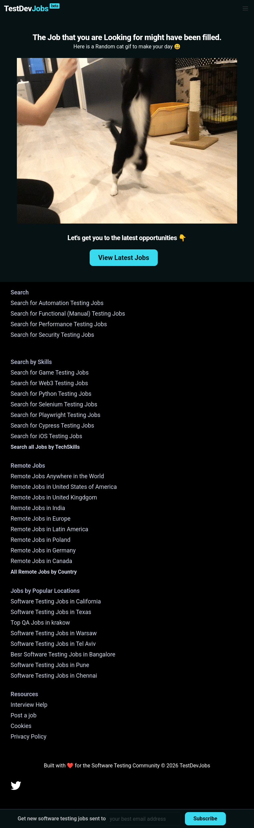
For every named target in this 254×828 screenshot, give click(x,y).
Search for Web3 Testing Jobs (49, 383)
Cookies (21, 726)
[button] (245, 8)
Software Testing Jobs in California (56, 601)
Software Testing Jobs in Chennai (54, 675)
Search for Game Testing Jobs (50, 372)
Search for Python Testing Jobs (51, 393)
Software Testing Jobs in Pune (50, 665)
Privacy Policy (28, 736)
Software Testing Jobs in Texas (51, 612)
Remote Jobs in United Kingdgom (54, 497)
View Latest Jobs (123, 258)
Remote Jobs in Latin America (49, 529)
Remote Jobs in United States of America (64, 487)
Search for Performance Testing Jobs (59, 324)
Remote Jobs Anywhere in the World (57, 476)
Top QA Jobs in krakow (40, 622)
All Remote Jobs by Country (44, 572)
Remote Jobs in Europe (40, 518)
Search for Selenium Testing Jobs (54, 404)
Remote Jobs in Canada (41, 561)
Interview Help (29, 704)
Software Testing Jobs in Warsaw (54, 633)
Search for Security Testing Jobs (52, 335)
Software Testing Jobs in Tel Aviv (53, 644)
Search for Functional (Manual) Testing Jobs (68, 313)
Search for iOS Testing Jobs (46, 436)
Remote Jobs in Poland (40, 540)
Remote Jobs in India (38, 508)
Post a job (23, 715)
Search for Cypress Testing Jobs (52, 425)
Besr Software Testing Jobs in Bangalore (63, 654)
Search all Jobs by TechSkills (45, 447)
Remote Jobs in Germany (43, 550)
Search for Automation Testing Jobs (57, 303)
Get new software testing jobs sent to (62, 818)
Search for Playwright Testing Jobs (56, 415)
